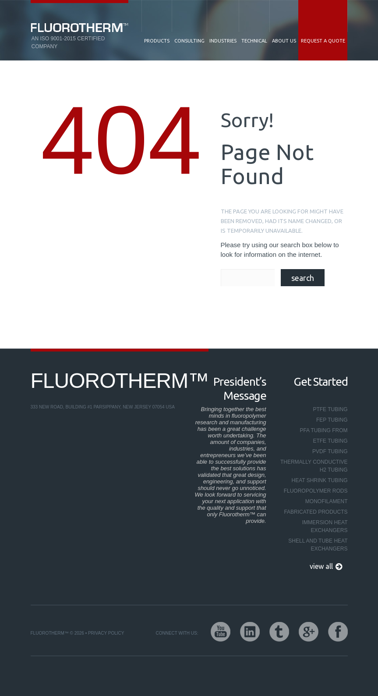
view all (321, 566)
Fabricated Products (315, 512)
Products (157, 40)
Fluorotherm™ (120, 380)
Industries (223, 40)
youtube (220, 632)
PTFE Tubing (330, 409)
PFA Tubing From (323, 430)
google (308, 632)
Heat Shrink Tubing (319, 480)
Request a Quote (323, 40)
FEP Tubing (332, 420)
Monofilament (326, 501)
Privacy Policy (106, 633)
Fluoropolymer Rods (316, 491)
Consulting (189, 40)
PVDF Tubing (329, 451)
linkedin (250, 632)
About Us (284, 40)
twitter (279, 632)
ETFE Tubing (330, 441)
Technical (254, 40)
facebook (338, 632)
